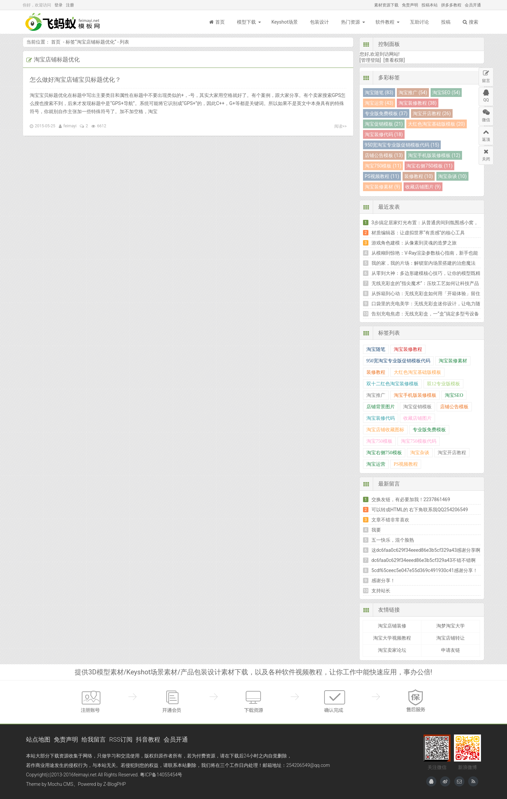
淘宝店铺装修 (392, 625)
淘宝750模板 (379, 441)
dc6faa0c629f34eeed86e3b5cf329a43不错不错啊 (423, 560)
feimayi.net (85, 774)
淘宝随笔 (375, 349)
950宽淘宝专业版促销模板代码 (398, 360)
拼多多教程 (451, 5)
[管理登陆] (370, 60)
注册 (70, 5)
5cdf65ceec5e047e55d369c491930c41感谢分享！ (424, 570)
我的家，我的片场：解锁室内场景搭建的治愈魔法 (423, 263)
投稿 (446, 22)
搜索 (470, 22)
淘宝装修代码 (380, 418)
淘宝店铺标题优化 (96, 42)
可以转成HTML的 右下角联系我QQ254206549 (419, 509)
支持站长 (380, 590)
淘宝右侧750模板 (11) (429, 166)
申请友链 (450, 650)
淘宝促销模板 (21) (384, 124)
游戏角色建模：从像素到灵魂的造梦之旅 (414, 243)
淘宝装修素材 (453, 360)
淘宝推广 (375, 395)
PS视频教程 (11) (382, 176)
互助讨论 (419, 22)
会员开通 (473, 5)
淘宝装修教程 (408, 349)
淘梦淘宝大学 (450, 625)
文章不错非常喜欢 (390, 519)
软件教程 (385, 22)
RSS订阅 (120, 739)
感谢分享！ (383, 580)
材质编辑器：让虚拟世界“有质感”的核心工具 (418, 232)
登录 (58, 5)
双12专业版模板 (443, 383)
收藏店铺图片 (417, 418)
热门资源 (350, 22)
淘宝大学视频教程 (392, 638)
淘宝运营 (375, 464)
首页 (217, 22)
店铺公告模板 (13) (384, 155)
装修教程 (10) (418, 176)
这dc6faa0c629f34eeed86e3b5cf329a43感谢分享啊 (426, 550)
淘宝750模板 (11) (383, 166)
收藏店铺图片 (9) (423, 186)
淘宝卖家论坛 (392, 650)
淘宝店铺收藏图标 (385, 429)
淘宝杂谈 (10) (452, 176)
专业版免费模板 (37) (386, 113)
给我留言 (93, 739)
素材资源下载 (386, 5)
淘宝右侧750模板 (384, 452)
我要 (376, 530)
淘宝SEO (454, 395)
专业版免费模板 (429, 429)
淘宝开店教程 (452, 452)
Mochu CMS (60, 784)
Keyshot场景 (284, 22)
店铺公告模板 (454, 406)
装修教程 (375, 372)
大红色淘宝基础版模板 (417, 372)
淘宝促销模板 (417, 406)
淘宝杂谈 (419, 452)
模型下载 (246, 22)
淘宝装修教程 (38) (418, 103)
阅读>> (340, 126)
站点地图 (38, 739)
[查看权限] (394, 60)
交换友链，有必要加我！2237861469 (410, 499)
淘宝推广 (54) (413, 92)
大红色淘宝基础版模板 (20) (436, 124)
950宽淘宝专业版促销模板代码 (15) (402, 145)
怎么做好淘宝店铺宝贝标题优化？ (75, 79)
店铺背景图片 (380, 406)
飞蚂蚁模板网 (63, 22)
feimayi (70, 126)
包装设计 (319, 22)
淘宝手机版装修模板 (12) (434, 155)
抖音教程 (148, 739)
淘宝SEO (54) (446, 92)
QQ (486, 94)
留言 (486, 75)
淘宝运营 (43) (379, 103)
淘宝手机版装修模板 (415, 395)
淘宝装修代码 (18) (384, 134)
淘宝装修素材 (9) (382, 186)
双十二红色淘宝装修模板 (392, 383)
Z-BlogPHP (114, 784)
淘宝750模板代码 (418, 441)
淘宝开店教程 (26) (432, 113)
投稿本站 (429, 5)
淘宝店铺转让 (450, 638)
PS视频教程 (406, 464)
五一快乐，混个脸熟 (392, 540)
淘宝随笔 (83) (379, 92)
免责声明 (410, 5)
